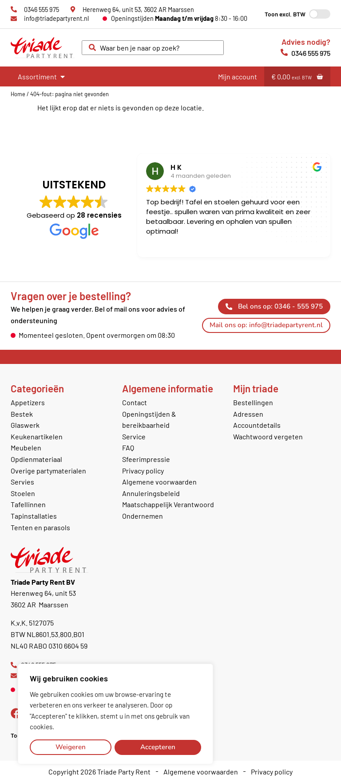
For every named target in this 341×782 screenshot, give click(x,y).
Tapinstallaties (34, 516)
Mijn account (237, 76)
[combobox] (153, 47)
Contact (134, 402)
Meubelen (26, 447)
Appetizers (28, 402)
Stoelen (23, 493)
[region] (115, 714)
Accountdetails (257, 425)
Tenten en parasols (40, 527)
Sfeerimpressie (146, 459)
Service (134, 436)
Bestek (22, 414)
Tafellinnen (28, 504)
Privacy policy (143, 470)
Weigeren (71, 747)
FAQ (128, 447)
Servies (22, 481)
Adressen (248, 414)
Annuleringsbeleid (151, 493)
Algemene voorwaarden (159, 481)
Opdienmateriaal (36, 459)
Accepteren (157, 747)
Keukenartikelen (37, 436)
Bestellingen (253, 402)
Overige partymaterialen (48, 470)
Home (18, 94)
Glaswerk (25, 425)
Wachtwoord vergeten (268, 436)
